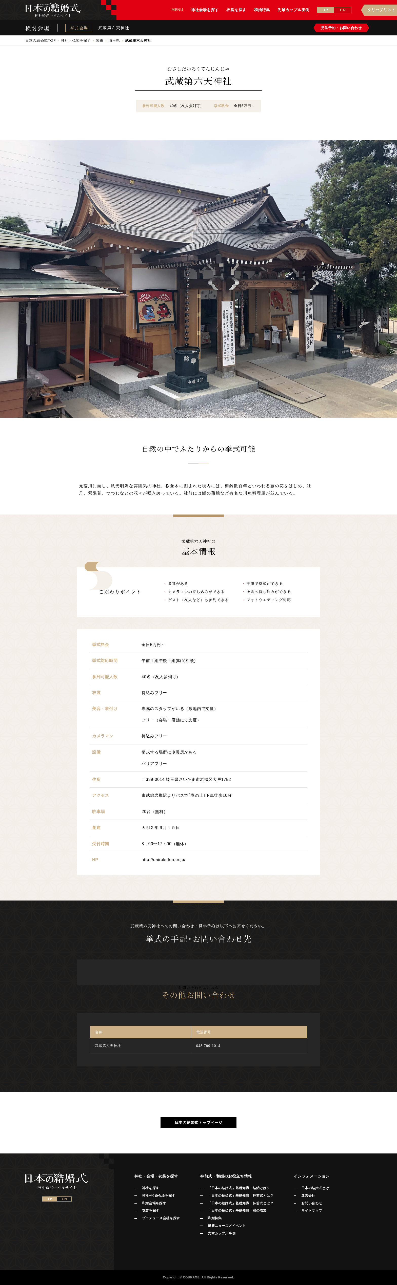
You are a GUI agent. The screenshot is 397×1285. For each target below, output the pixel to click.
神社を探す (150, 1188)
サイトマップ (311, 1210)
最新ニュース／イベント (227, 1226)
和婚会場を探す (154, 1203)
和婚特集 (215, 1218)
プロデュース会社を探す (161, 1218)
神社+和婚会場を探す (158, 1195)
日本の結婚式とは (315, 1188)
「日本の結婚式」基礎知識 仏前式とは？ (240, 1203)
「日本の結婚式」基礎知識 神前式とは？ (240, 1195)
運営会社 (308, 1195)
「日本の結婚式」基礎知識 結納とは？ (239, 1188)
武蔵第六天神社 (113, 28)
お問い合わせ (311, 1203)
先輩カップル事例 (221, 1233)
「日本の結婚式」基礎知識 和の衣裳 (237, 1210)
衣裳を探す (150, 1210)
